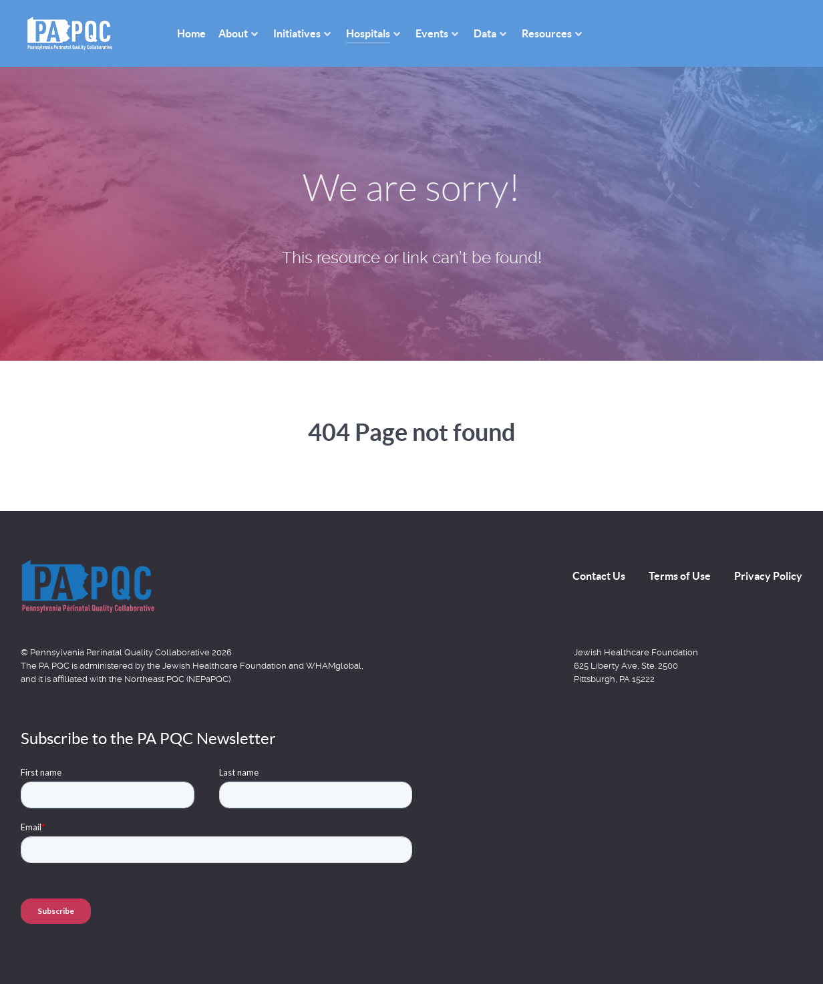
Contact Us (598, 576)
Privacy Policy (768, 576)
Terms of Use (680, 576)
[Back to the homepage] (87, 586)
